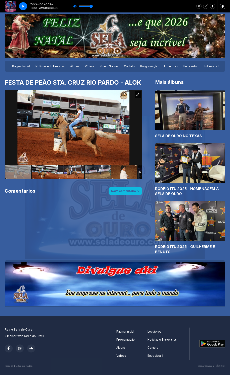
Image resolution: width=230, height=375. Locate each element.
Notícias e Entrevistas (50, 66)
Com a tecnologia (211, 366)
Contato (129, 66)
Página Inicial (21, 66)
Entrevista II (211, 66)
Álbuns (74, 66)
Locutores (171, 66)
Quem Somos (109, 66)
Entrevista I (190, 66)
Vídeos (90, 66)
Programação (149, 66)
